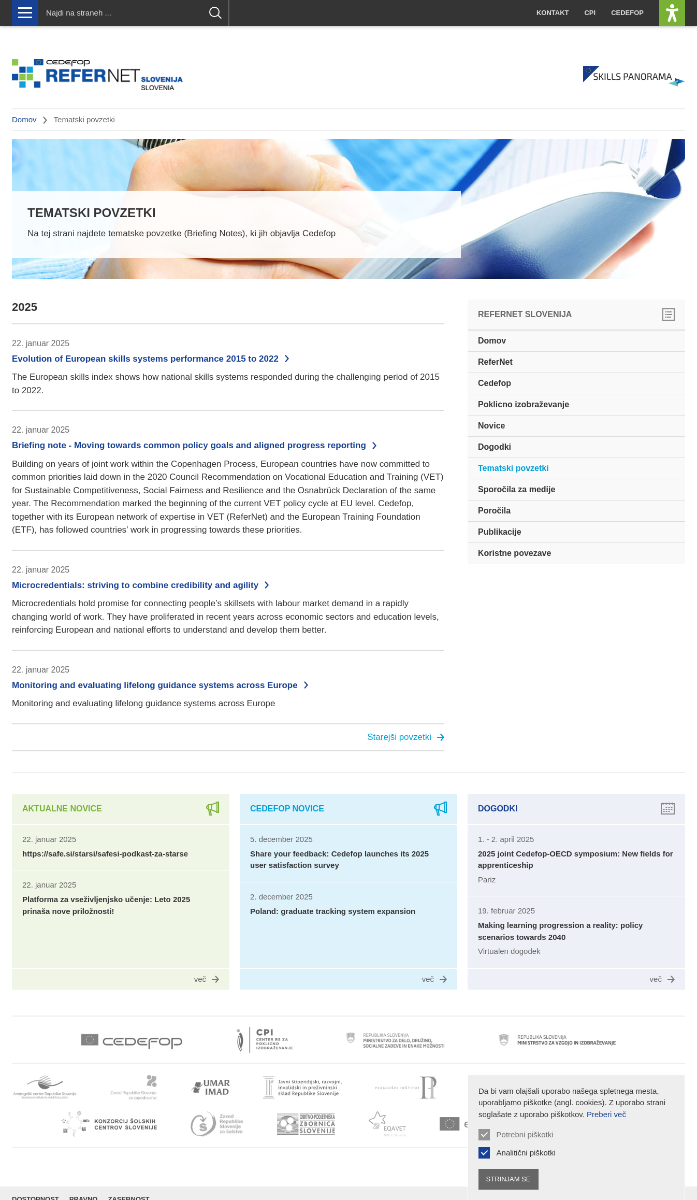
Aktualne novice (62, 808)
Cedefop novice (287, 808)
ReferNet (495, 362)
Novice (491, 425)
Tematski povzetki (513, 468)
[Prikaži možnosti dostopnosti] (672, 13)
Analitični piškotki (526, 1152)
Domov (24, 119)
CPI (590, 13)
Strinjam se (508, 1179)
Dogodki (494, 446)
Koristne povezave (514, 553)
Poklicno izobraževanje (523, 404)
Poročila (494, 510)
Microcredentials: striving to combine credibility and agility (135, 585)
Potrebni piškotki (525, 1134)
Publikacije (499, 531)
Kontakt (552, 13)
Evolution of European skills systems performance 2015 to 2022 (145, 359)
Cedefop (627, 13)
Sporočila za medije (516, 489)
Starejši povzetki (405, 737)
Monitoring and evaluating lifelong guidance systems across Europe (155, 685)
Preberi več (606, 1114)
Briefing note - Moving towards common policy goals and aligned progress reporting (189, 445)
